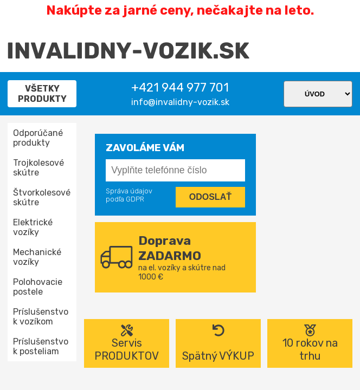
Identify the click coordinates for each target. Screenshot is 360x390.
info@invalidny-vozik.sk (180, 102)
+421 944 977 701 (180, 87)
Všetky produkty (42, 93)
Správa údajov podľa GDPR (129, 195)
